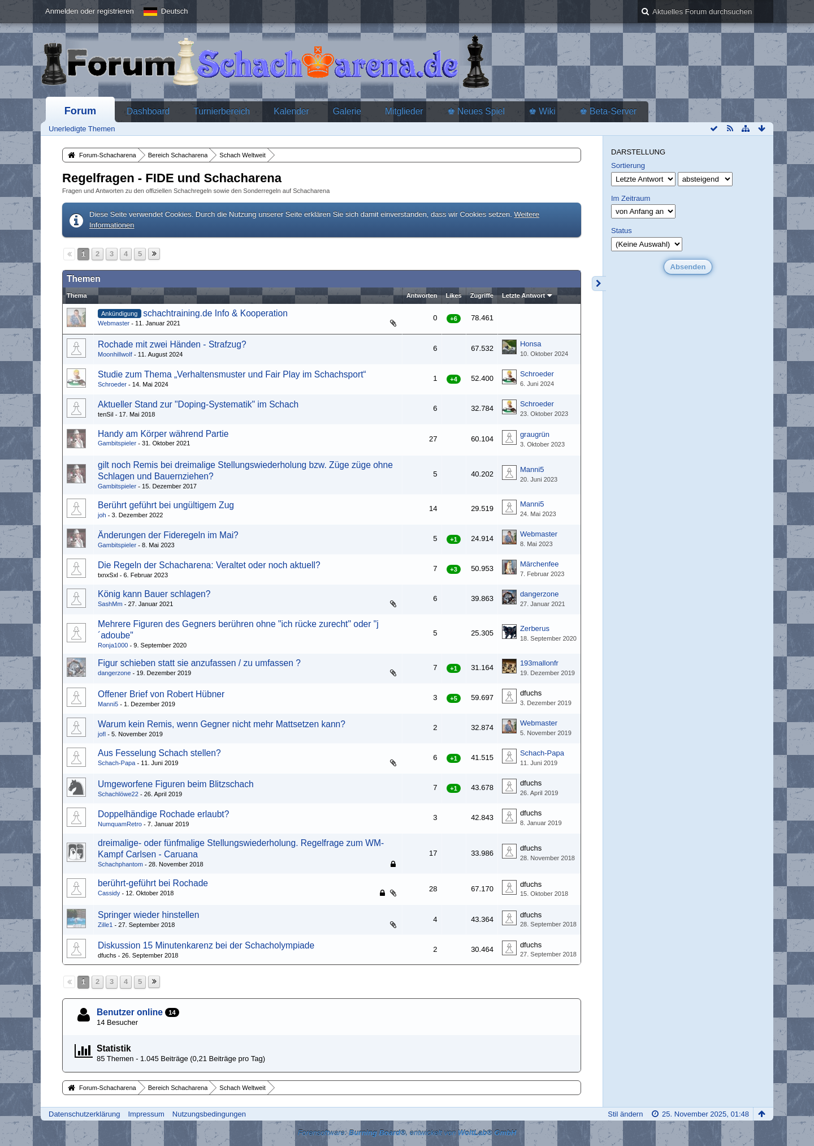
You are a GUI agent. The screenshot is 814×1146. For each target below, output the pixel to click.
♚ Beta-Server (608, 111)
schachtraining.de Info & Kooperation (215, 313)
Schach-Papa (116, 762)
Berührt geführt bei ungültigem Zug (166, 505)
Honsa (531, 344)
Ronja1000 (113, 645)
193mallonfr (539, 663)
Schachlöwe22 (118, 794)
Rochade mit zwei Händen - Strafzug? (172, 344)
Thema (77, 295)
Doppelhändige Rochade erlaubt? (163, 814)
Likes (454, 295)
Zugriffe (481, 295)
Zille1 (105, 924)
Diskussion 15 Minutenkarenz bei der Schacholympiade (206, 945)
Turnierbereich (221, 111)
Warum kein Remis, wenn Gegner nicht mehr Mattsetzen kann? (221, 724)
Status (621, 230)
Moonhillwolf (115, 354)
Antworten (422, 295)
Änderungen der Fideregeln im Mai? (168, 535)
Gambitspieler (117, 443)
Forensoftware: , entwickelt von (407, 1132)
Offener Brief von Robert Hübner (161, 694)
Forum (80, 111)
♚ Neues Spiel (476, 111)
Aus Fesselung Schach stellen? (159, 753)
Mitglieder (404, 111)
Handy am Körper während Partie (163, 434)
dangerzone (539, 594)
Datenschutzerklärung (84, 1114)
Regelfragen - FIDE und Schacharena (172, 178)
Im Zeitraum (630, 198)
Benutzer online (130, 1012)
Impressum (146, 1114)
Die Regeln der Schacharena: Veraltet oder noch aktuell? (209, 565)
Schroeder (112, 384)
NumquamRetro (120, 824)
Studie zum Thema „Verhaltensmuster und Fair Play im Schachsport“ (232, 374)
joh (102, 515)
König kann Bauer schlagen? (154, 594)
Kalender (291, 111)
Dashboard (148, 111)
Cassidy (109, 893)
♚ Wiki (542, 111)
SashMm (110, 603)
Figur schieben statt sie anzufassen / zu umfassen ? (199, 663)
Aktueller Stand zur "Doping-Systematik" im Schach (198, 404)
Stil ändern (625, 1114)
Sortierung (628, 165)
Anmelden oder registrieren (89, 11)
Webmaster (113, 323)
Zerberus (534, 628)
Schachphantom (120, 864)
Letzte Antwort (523, 295)
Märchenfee (539, 564)
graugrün (534, 434)
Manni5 (532, 469)
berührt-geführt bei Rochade (153, 883)
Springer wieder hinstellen (148, 915)
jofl (102, 734)
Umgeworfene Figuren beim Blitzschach (176, 784)
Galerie (347, 111)
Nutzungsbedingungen (209, 1114)
